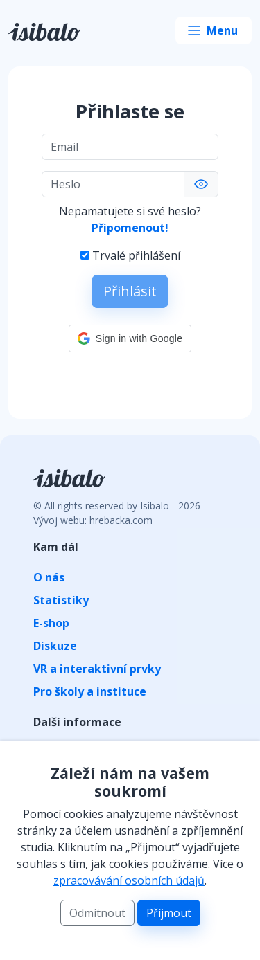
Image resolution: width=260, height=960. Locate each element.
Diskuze (55, 645)
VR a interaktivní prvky (97, 668)
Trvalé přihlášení (136, 255)
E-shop (51, 623)
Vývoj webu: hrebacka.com (93, 520)
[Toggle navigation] (213, 30)
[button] (130, 338)
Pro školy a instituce (89, 691)
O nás (48, 577)
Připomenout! (130, 227)
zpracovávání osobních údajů (129, 880)
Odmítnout (97, 913)
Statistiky (61, 600)
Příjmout (168, 913)
